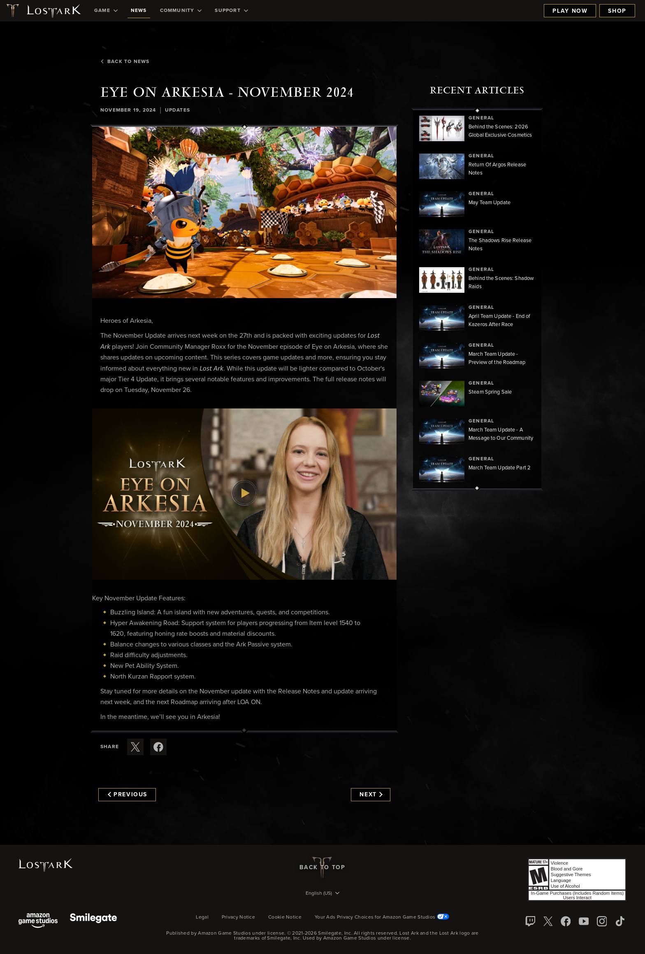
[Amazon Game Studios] (38, 921)
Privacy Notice (238, 917)
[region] (477, 299)
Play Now (569, 11)
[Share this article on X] (135, 747)
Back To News (125, 61)
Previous (127, 795)
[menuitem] (106, 10)
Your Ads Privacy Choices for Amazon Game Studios (382, 917)
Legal (202, 917)
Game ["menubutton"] (106, 10)
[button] (244, 212)
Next (371, 795)
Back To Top (322, 867)
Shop (617, 11)
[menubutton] (322, 894)
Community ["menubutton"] (181, 10)
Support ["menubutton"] (231, 10)
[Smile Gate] (93, 921)
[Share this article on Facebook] (158, 747)
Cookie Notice (285, 917)
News (139, 10)
